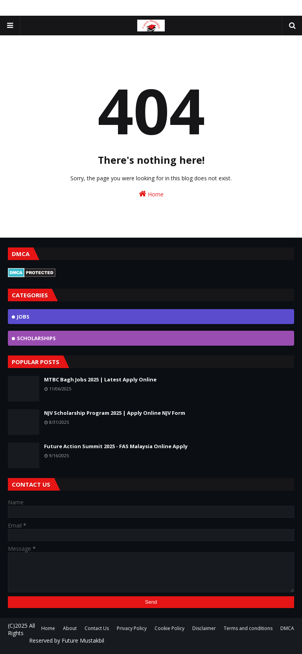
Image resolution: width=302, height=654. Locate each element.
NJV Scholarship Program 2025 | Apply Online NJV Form (114, 412)
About (70, 628)
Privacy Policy (132, 628)
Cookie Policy (169, 628)
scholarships (36, 338)
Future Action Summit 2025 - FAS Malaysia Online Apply (116, 446)
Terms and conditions (248, 628)
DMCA (287, 628)
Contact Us (97, 628)
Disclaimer (204, 628)
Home (151, 194)
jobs (23, 316)
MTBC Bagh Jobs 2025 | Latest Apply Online (100, 379)
